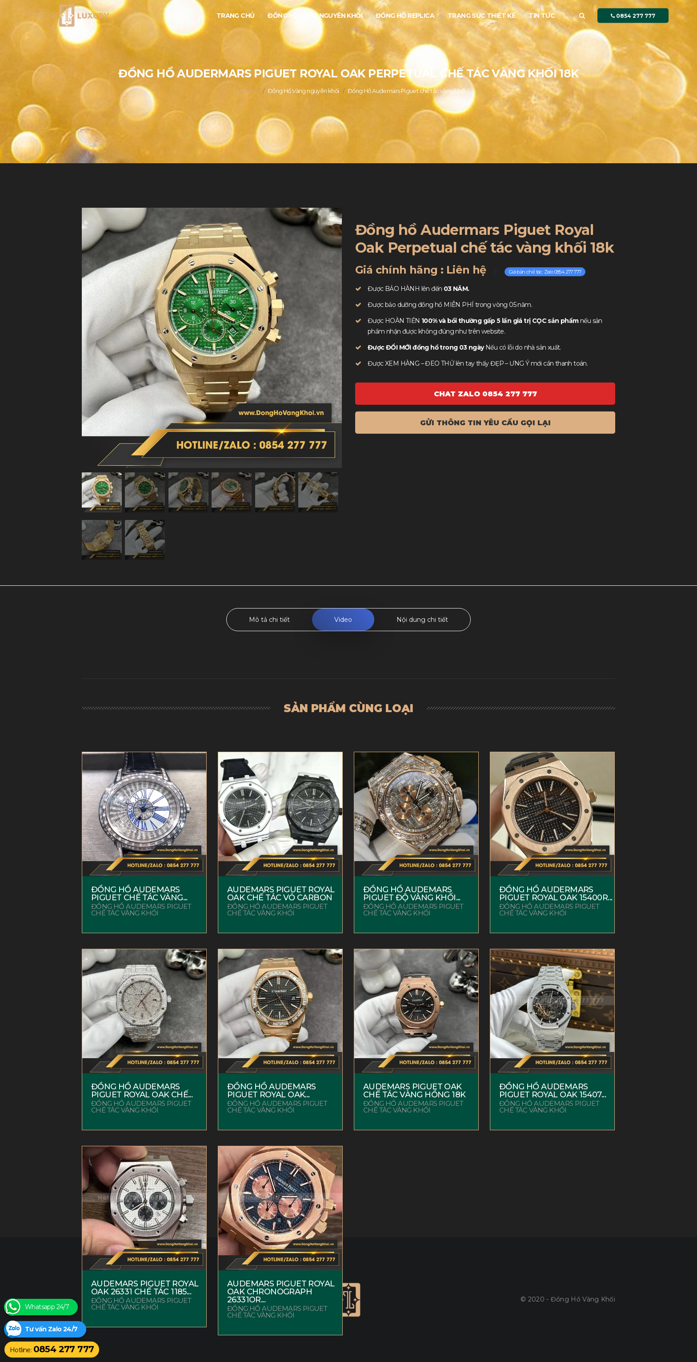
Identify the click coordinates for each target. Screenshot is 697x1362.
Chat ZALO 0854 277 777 (485, 394)
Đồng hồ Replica (405, 16)
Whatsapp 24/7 (47, 1307)
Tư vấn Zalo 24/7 (51, 1329)
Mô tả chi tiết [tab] (269, 620)
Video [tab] (343, 620)
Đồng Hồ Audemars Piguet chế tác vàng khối (406, 90)
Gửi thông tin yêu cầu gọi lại (485, 423)
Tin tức (542, 16)
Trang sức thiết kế (481, 16)
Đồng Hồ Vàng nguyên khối (315, 16)
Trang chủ (235, 16)
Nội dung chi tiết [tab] (422, 620)
